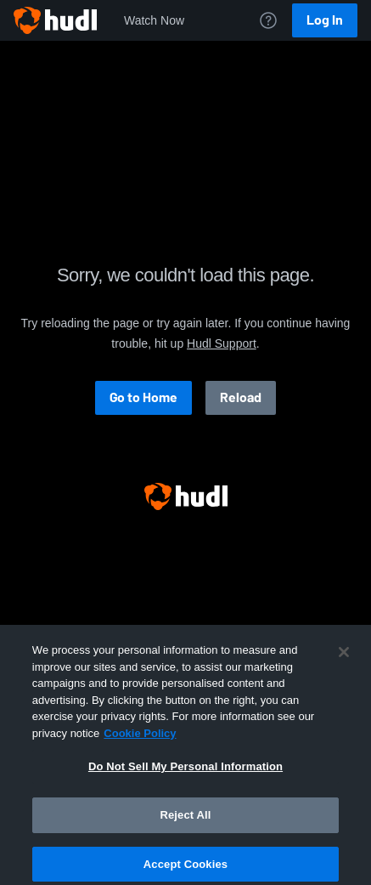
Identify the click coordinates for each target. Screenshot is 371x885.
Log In (324, 20)
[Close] (344, 657)
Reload (240, 397)
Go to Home (143, 397)
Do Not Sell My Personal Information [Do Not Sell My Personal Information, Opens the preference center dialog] (185, 771)
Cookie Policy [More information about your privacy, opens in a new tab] (140, 738)
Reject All (185, 820)
